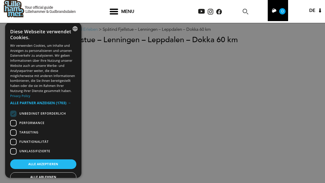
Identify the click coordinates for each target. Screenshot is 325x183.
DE (312, 11)
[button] (43, 103)
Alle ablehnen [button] (43, 177)
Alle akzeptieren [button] (43, 164)
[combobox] (75, 28)
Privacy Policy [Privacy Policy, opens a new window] (20, 96)
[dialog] (43, 100)
